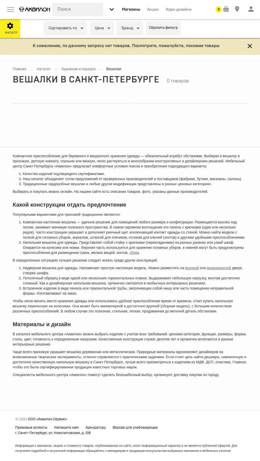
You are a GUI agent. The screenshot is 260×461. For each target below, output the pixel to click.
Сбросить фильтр (163, 28)
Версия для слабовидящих (135, 427)
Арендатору (96, 427)
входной (192, 268)
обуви (134, 253)
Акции (153, 9)
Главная (19, 69)
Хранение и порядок (78, 69)
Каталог (44, 69)
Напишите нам (66, 427)
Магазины (131, 9)
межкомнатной (219, 268)
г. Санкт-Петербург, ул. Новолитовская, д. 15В (53, 433)
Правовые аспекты (31, 427)
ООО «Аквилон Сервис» (47, 419)
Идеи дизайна (178, 9)
